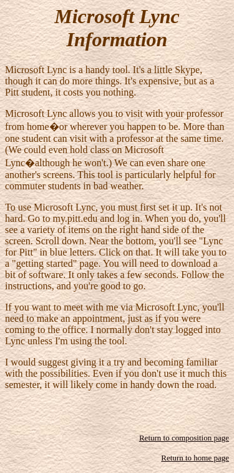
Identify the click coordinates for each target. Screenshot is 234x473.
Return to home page (195, 457)
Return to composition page (184, 437)
